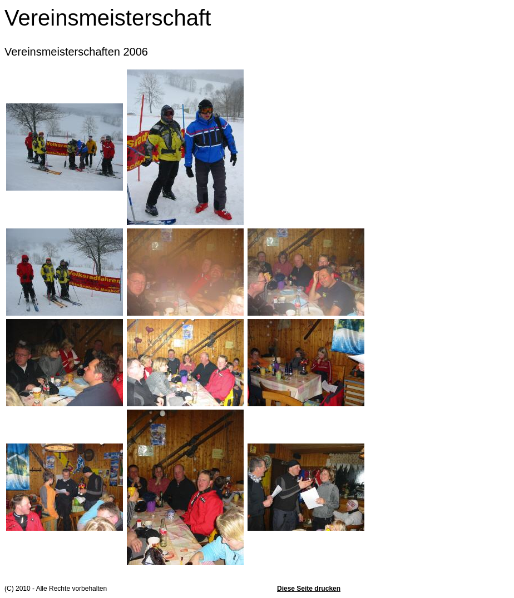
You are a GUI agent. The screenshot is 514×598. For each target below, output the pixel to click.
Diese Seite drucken (308, 588)
